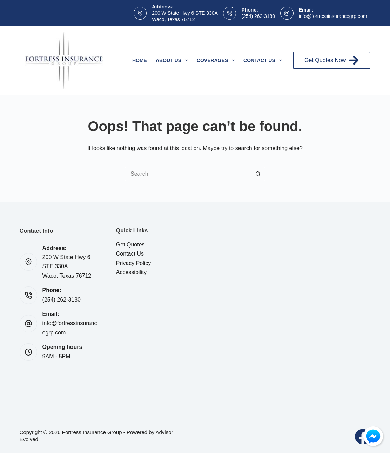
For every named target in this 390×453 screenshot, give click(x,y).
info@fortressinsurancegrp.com (333, 16)
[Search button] (258, 174)
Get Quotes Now (331, 60)
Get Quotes (130, 245)
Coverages (217, 60)
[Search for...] (188, 174)
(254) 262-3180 (258, 16)
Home (139, 60)
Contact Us (264, 60)
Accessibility (131, 272)
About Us (173, 60)
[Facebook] (362, 436)
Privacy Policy (133, 263)
